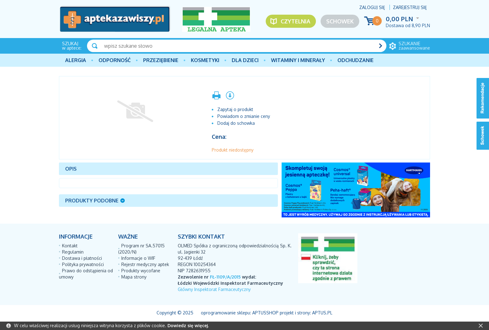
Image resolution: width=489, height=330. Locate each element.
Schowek (340, 21)
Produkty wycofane (140, 270)
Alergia (75, 60)
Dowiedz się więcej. (188, 325)
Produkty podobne (92, 200)
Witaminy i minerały (298, 60)
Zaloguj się (372, 7)
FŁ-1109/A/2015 (225, 276)
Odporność (115, 60)
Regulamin (73, 252)
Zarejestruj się (410, 7)
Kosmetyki (205, 60)
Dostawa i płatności (82, 258)
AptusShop (265, 312)
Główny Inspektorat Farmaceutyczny (214, 289)
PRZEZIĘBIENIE (160, 60)
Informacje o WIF (138, 258)
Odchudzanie (355, 60)
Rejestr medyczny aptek (145, 264)
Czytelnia (295, 21)
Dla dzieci (245, 60)
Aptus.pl (322, 312)
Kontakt (70, 245)
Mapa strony (134, 276)
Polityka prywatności (83, 264)
